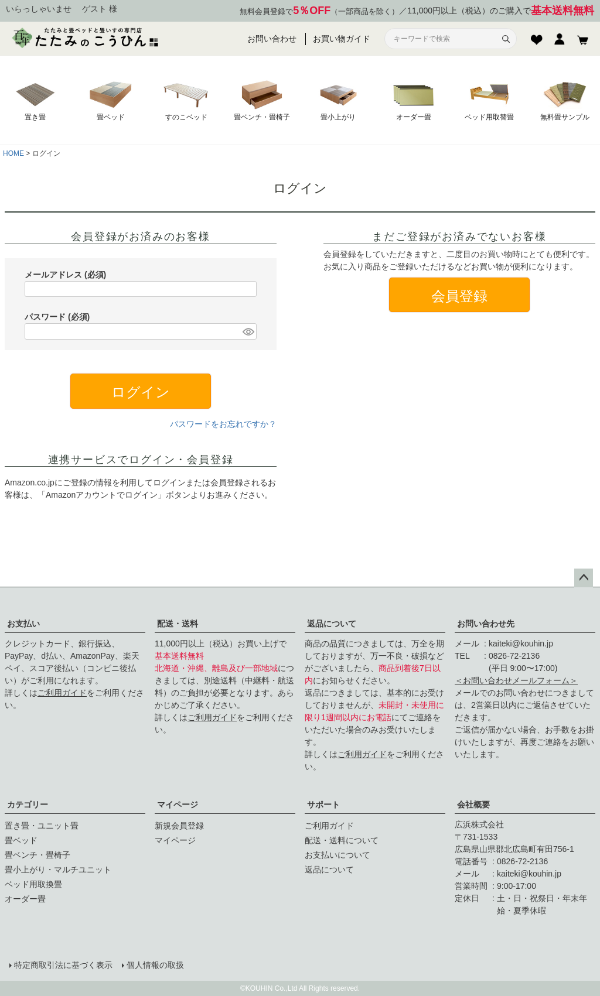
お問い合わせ (271, 38)
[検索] (505, 38)
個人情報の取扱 (155, 965)
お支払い (23, 623)
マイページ (177, 804)
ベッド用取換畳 (33, 884)
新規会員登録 (179, 825)
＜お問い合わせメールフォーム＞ (516, 680)
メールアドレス (65, 274)
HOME (13, 153)
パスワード (57, 316)
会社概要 (473, 804)
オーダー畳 (25, 898)
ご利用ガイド (62, 692)
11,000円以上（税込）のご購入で (500, 11)
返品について (331, 623)
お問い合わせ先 (485, 623)
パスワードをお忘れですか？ (223, 424)
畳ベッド (21, 840)
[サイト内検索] (443, 39)
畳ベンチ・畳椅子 (37, 855)
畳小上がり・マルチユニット (58, 869)
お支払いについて (337, 855)
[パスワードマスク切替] (248, 331)
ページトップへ (583, 578)
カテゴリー (27, 804)
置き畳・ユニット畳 (42, 825)
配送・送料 (177, 623)
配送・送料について (342, 840)
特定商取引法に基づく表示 (63, 965)
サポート (323, 804)
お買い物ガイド (341, 38)
